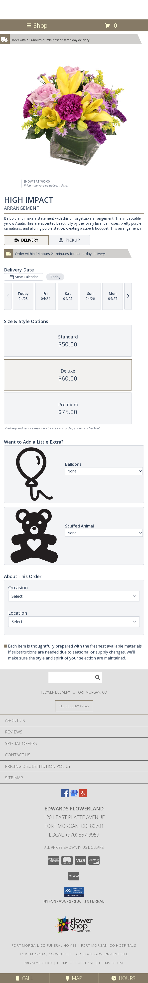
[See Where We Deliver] (74, 706)
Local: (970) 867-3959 (74, 834)
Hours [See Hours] (123, 978)
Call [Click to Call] (24, 978)
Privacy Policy (38, 963)
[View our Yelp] (83, 795)
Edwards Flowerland (74, 9)
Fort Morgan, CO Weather (46, 954)
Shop (36, 25)
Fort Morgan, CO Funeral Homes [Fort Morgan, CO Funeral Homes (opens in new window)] (44, 945)
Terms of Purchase (75, 963)
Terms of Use (112, 963)
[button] (74, 892)
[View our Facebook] (65, 795)
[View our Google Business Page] (74, 795)
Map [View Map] (74, 978)
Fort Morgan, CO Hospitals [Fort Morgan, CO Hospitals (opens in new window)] (109, 945)
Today (55, 276)
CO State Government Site (102, 954)
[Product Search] (75, 677)
